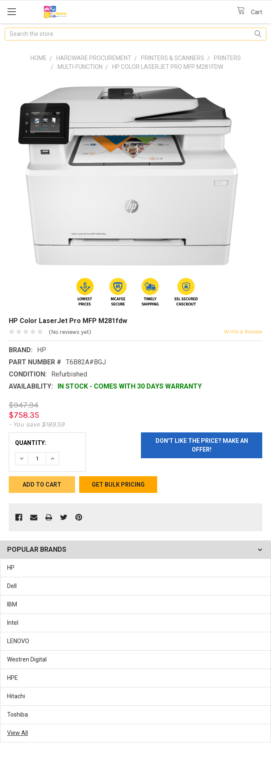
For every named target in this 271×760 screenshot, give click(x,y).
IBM (12, 604)
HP (11, 567)
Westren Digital (27, 659)
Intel (12, 622)
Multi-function (80, 66)
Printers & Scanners (172, 58)
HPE (12, 677)
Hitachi (16, 696)
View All (17, 733)
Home (38, 58)
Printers (227, 58)
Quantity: (30, 442)
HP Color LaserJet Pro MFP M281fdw (167, 66)
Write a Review (243, 331)
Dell (12, 586)
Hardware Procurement (93, 58)
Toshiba (17, 714)
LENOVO (18, 641)
